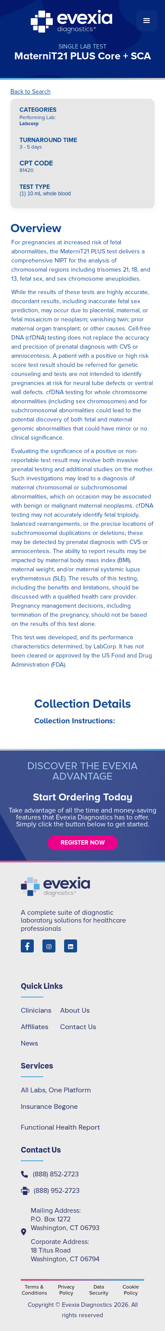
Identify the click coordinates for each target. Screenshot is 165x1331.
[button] (146, 20)
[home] (72, 21)
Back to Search (30, 91)
